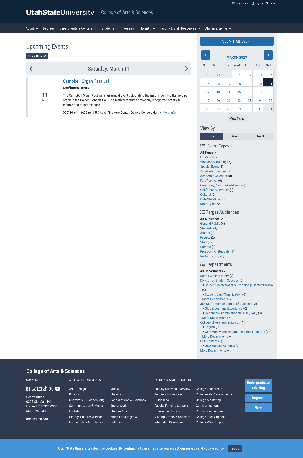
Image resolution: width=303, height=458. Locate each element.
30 (249, 109)
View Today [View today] (237, 118)
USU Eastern (208, 341)
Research (130, 28)
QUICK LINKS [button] (240, 3)
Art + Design (77, 389)
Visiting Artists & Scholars (172, 417)
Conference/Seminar (214, 190)
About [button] (32, 28)
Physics (115, 394)
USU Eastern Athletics (220, 346)
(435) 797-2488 (36, 411)
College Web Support (210, 422)
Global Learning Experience (223, 308)
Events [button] (148, 28)
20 (218, 101)
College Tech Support (210, 417)
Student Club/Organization (223, 294)
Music (114, 389)
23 (249, 101)
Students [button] (110, 28)
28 (228, 75)
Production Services (209, 411)
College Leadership (209, 389)
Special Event (209, 166)
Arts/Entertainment (213, 171)
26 (208, 75)
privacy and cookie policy (204, 448)
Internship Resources (169, 422)
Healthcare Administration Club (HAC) (231, 313)
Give (258, 407)
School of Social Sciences (128, 400)
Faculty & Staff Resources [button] (180, 28)
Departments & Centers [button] (78, 28)
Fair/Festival (208, 180)
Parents (205, 247)
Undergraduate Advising (258, 385)
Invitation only (209, 256)
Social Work (118, 405)
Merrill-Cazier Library (214, 276)
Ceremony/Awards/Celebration (221, 185)
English (210, 327)
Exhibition (207, 157)
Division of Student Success (219, 280)
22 (239, 101)
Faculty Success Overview (172, 389)
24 (260, 101)
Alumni (205, 233)
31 (260, 109)
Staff (203, 242)
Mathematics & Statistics (86, 422)
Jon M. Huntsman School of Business (226, 304)
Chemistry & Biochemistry (86, 400)
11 (270, 84)
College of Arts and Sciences (220, 322)
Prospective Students (215, 251)
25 (270, 101)
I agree (235, 448)
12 (208, 92)
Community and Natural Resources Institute (235, 332)
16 (249, 92)
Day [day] (211, 136)
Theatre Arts (118, 411)
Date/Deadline (210, 199)
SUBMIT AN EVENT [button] (237, 41)
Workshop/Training (213, 162)
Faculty (205, 237)
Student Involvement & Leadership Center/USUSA (239, 285)
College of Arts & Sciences (127, 12)
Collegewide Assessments (214, 394)
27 (218, 75)
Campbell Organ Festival (86, 81)
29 (239, 109)
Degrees (49, 28)
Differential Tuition (167, 411)
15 (239, 92)
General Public (210, 223)
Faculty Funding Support (171, 405)
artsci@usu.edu (37, 419)
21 (228, 101)
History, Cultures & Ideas (86, 417)
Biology (74, 394)
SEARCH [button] (272, 3)
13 (218, 92)
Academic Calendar (213, 176)
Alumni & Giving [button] (218, 28)
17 (260, 92)
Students (206, 228)
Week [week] (235, 136)
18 (270, 92)
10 (260, 84)
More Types (208, 204)
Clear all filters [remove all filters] (37, 56)
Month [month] (261, 136)
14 (228, 92)
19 (208, 101)
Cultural (205, 194)
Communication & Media (86, 405)
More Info (169, 112)
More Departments (215, 299)
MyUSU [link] (257, 3)
